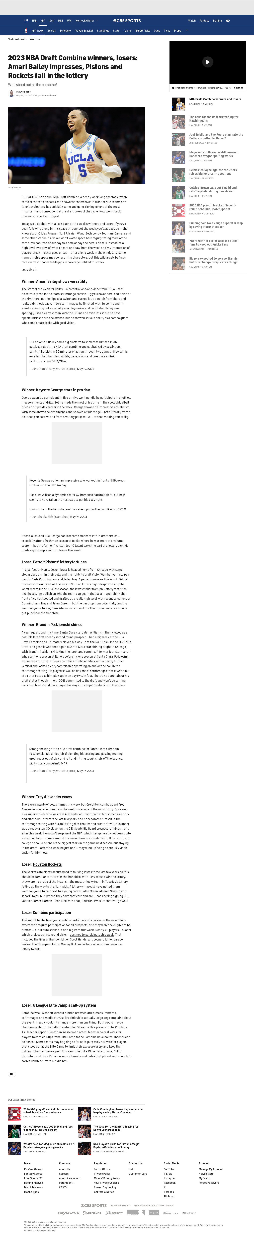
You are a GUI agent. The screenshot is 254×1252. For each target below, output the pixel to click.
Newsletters (206, 1174)
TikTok (168, 1174)
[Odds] (157, 30)
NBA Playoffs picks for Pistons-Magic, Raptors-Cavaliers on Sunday (116, 1145)
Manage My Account (211, 1169)
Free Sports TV (33, 1178)
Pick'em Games (33, 1169)
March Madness (33, 1187)
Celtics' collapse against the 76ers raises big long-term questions (213, 171)
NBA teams (113, 202)
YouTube (169, 1169)
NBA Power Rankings (17, 39)
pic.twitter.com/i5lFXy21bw (47, 361)
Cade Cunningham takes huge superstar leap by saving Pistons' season (118, 1111)
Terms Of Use (102, 1169)
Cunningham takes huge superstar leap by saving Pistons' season (216, 224)
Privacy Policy (102, 1174)
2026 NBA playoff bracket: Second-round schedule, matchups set (212, 207)
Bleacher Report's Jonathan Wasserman (52, 1032)
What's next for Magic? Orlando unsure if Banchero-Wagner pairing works (48, 1145)
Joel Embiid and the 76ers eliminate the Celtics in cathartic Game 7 (216, 136)
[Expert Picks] (142, 30)
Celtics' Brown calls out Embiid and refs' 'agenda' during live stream (48, 1128)
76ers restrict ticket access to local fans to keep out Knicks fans (213, 242)
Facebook (170, 1183)
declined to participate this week (92, 934)
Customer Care (138, 1174)
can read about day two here (55, 243)
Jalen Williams (92, 632)
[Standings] (103, 30)
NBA (50, 589)
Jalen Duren (61, 603)
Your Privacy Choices (106, 1183)
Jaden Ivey (70, 579)
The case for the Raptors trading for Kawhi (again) (213, 118)
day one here (86, 243)
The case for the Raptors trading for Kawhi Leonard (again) (115, 1128)
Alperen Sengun (109, 891)
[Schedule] (65, 30)
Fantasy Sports (33, 1174)
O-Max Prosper (47, 233)
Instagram (170, 1178)
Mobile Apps (31, 1192)
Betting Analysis (34, 1183)
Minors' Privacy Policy (107, 1178)
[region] (208, 62)
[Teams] (127, 30)
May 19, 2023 (85, 369)
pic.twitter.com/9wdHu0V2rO (106, 509)
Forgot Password (209, 1183)
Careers (64, 1174)
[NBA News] (38, 30)
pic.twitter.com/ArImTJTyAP (48, 763)
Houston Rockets (47, 864)
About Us (64, 1169)
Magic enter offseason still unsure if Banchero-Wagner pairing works (213, 154)
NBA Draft (59, 197)
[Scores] (52, 30)
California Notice (104, 1192)
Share (237, 87)
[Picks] (167, 30)
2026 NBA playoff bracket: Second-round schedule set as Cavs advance (48, 1111)
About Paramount (69, 1178)
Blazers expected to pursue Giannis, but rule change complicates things (213, 260)
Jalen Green (90, 891)
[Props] (177, 30)
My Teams (205, 1178)
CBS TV (63, 1187)
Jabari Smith (30, 896)
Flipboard (169, 1196)
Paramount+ (66, 1183)
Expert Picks (35, 39)
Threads (169, 1192)
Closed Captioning (105, 1187)
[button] (187, 30)
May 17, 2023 (85, 771)
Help (131, 1169)
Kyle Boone (25, 91)
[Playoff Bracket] (84, 30)
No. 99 (63, 233)
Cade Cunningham (44, 579)
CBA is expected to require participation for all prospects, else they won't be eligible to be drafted (76, 925)
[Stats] (116, 30)
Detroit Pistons (45, 562)
